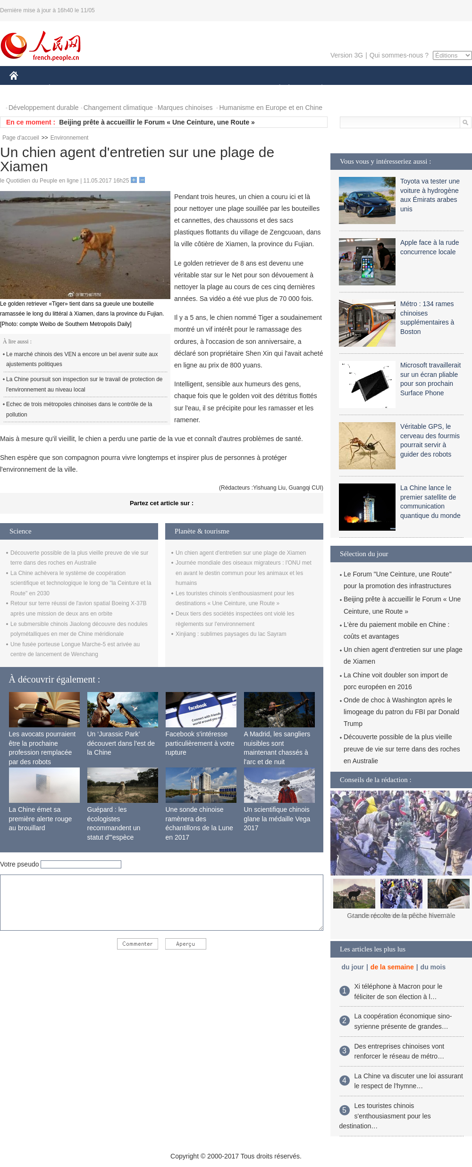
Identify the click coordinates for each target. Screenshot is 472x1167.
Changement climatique (118, 107)
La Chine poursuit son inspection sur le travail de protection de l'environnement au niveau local (84, 384)
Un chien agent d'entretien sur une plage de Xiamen (241, 553)
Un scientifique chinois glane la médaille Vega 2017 (277, 819)
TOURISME (395, 89)
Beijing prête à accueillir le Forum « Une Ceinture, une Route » (157, 122)
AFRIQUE (149, 89)
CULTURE (233, 89)
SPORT (354, 89)
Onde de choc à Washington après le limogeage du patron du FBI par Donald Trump (401, 711)
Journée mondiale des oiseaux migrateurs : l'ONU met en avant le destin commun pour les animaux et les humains (244, 572)
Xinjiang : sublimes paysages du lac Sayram (231, 634)
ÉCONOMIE (66, 89)
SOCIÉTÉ (275, 89)
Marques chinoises (185, 107)
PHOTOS (438, 89)
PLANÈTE (317, 89)
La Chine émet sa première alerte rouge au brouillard (40, 819)
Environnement (70, 137)
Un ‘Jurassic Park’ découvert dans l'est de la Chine (121, 743)
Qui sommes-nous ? (399, 55)
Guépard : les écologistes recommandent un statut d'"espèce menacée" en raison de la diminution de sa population (121, 837)
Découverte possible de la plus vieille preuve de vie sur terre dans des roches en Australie (402, 748)
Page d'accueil (20, 137)
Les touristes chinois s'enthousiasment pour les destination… (385, 1116)
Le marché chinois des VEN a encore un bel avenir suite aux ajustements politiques (82, 359)
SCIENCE (191, 89)
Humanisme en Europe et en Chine (270, 107)
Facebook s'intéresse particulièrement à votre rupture (200, 743)
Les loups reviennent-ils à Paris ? (401, 915)
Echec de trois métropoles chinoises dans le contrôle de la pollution (79, 409)
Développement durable (43, 107)
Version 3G (346, 55)
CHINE (25, 89)
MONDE (110, 89)
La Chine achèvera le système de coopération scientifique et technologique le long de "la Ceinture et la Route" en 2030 (80, 583)
